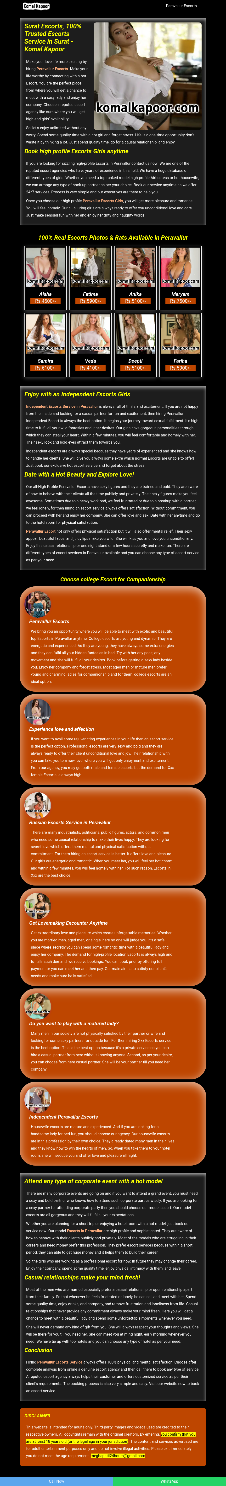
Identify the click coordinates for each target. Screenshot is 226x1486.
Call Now (56, 1481)
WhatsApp (169, 1481)
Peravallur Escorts (181, 6)
